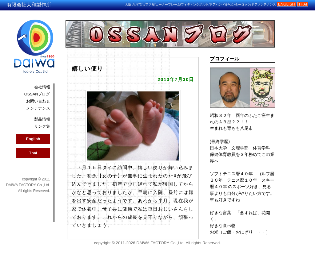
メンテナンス (38, 108)
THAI (302, 4)
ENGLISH (286, 4)
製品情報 (42, 119)
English (33, 139)
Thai (33, 153)
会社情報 (42, 87)
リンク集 (42, 126)
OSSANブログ (37, 94)
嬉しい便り (87, 68)
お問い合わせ (38, 101)
